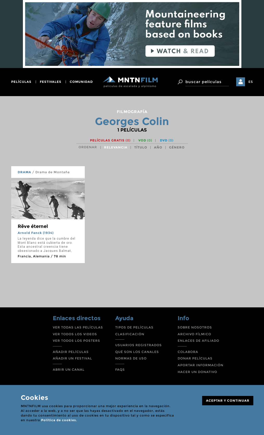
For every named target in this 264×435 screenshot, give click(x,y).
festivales (50, 82)
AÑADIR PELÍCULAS (71, 352)
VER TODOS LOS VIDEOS (75, 334)
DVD (166, 140)
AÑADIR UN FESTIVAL (72, 358)
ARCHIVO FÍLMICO (194, 334)
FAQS (120, 369)
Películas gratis (110, 140)
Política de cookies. (59, 420)
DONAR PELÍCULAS (195, 358)
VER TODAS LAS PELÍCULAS (78, 327)
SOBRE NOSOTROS (195, 327)
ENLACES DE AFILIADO (198, 341)
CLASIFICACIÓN (129, 334)
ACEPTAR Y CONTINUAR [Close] (227, 400)
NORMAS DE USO (131, 358)
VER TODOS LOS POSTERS (76, 341)
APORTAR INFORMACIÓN (200, 365)
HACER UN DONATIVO (197, 372)
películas (21, 82)
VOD (145, 140)
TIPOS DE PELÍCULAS (134, 327)
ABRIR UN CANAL (69, 369)
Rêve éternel (33, 226)
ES (250, 82)
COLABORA (188, 352)
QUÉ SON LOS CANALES (137, 352)
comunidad (81, 82)
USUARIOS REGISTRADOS (138, 345)
